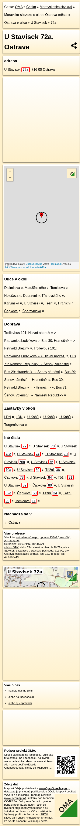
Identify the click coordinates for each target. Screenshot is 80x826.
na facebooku (33, 754)
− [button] (10, 178)
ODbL (51, 791)
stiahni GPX (11, 547)
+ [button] (10, 171)
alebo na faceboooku (21, 697)
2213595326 (11, 540)
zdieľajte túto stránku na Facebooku (28, 756)
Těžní (49, 303)
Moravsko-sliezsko (18, 15)
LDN (7, 417)
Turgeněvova (14, 425)
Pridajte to (33, 817)
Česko (31, 7)
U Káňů (33, 417)
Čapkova (11, 311)
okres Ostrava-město (51, 15)
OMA (19, 7)
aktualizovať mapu (27, 537)
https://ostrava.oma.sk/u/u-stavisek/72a (25, 267)
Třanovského (51, 295)
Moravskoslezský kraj (56, 7)
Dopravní (30, 295)
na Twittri (43, 758)
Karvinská (11, 303)
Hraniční (64, 303)
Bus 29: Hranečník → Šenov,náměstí (32, 372)
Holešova (11, 295)
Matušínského (35, 288)
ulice (23, 22)
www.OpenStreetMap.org (54, 788)
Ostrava (10, 22)
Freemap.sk (56, 264)
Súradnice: (10, 544)
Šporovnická (31, 311)
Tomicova (58, 288)
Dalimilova (12, 288)
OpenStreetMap (34, 264)
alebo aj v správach (20, 703)
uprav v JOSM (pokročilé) (55, 537)
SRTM (44, 814)
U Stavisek (39, 22)
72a (53, 22)
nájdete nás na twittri (20, 690)
